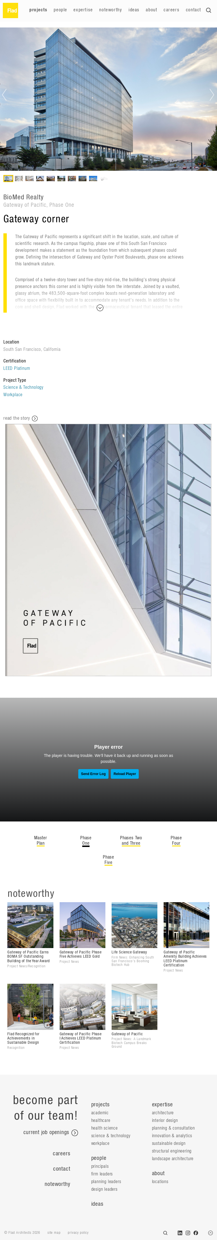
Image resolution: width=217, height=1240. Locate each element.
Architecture (163, 1113)
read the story (20, 418)
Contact (193, 10)
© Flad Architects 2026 (22, 1233)
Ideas (134, 10)
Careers (171, 10)
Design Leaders (104, 1189)
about (158, 1173)
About (151, 10)
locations (160, 1181)
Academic (100, 1113)
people (99, 1158)
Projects (38, 10)
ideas (97, 1204)
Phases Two (131, 841)
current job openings (50, 1133)
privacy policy (78, 1233)
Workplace (13, 394)
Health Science (104, 1128)
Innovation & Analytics (172, 1136)
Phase (86, 841)
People (60, 10)
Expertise (83, 10)
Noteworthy (110, 10)
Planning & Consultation (173, 1128)
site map (53, 1233)
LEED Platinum (16, 368)
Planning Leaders (106, 1181)
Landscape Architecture (173, 1158)
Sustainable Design (169, 1143)
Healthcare (100, 1120)
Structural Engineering (172, 1151)
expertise (162, 1104)
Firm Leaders (102, 1174)
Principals (100, 1166)
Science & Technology (23, 387)
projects (100, 1104)
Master (40, 841)
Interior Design (165, 1120)
